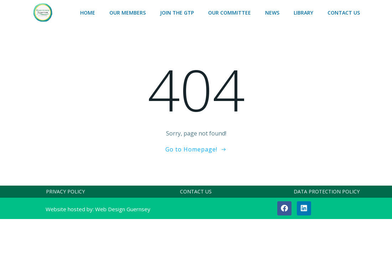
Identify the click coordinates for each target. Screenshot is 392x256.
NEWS (272, 12)
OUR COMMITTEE (229, 12)
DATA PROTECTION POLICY (327, 191)
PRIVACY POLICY (65, 191)
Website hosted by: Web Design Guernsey (98, 209)
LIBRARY (303, 12)
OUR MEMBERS (127, 12)
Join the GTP (177, 12)
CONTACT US (343, 12)
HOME (87, 12)
